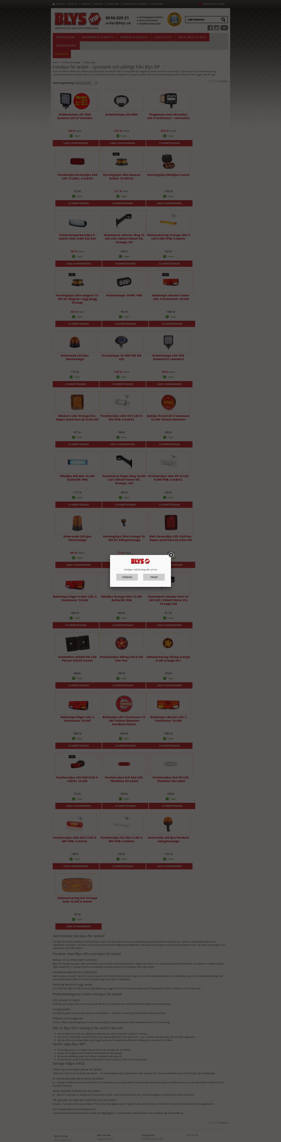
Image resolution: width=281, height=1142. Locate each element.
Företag (127, 577)
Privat (154, 577)
